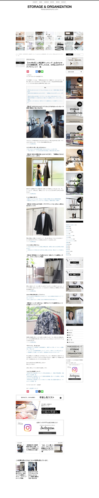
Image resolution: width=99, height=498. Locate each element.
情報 (59, 46)
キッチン (20, 36)
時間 (49, 46)
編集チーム (70, 335)
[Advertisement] (49, 20)
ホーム (17, 54)
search (69, 54)
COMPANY (46, 2)
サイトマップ (32, 489)
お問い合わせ (71, 342)
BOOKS (58, 2)
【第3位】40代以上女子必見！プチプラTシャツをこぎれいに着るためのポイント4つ (44, 96)
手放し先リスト (39, 489)
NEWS (40, 2)
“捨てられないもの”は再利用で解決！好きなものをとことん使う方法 (42, 149)
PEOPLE (67, 228)
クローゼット (39, 36)
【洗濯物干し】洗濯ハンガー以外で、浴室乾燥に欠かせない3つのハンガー (43, 352)
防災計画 (69, 46)
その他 (39, 46)
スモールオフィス (30, 46)
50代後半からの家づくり (70, 224)
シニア (78, 36)
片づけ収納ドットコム (50, 7)
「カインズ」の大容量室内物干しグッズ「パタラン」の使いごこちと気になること (45, 350)
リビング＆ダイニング (30, 36)
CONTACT (63, 2)
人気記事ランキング (33, 388)
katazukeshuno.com (49, 495)
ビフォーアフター (78, 46)
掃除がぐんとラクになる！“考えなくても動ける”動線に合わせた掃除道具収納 (44, 198)
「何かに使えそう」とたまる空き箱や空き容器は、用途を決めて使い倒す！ (43, 150)
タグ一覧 (70, 339)
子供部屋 (69, 36)
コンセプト (70, 330)
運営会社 (70, 332)
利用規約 (68, 489)
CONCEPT (35, 2)
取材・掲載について (53, 489)
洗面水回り (49, 36)
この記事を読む (32, 143)
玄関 (59, 36)
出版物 (69, 337)
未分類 (67, 249)
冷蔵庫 (20, 46)
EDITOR (52, 2)
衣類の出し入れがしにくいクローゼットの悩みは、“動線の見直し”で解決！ (43, 200)
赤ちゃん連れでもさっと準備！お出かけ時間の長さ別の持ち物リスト (42, 299)
